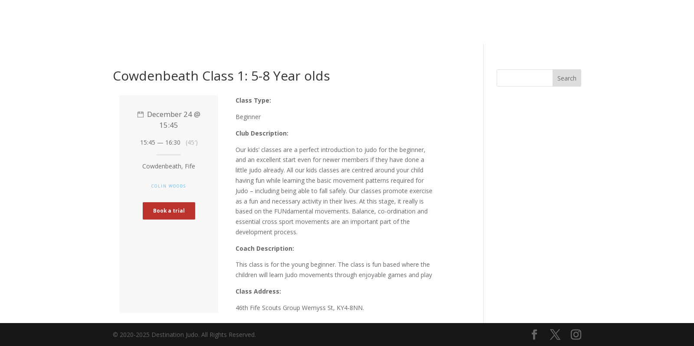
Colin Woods (168, 186)
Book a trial (169, 210)
